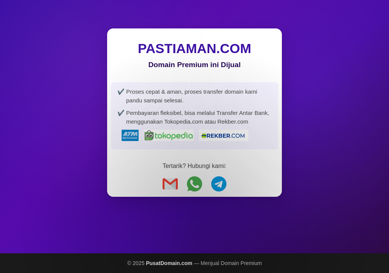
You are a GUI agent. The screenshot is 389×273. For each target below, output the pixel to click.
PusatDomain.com (169, 263)
